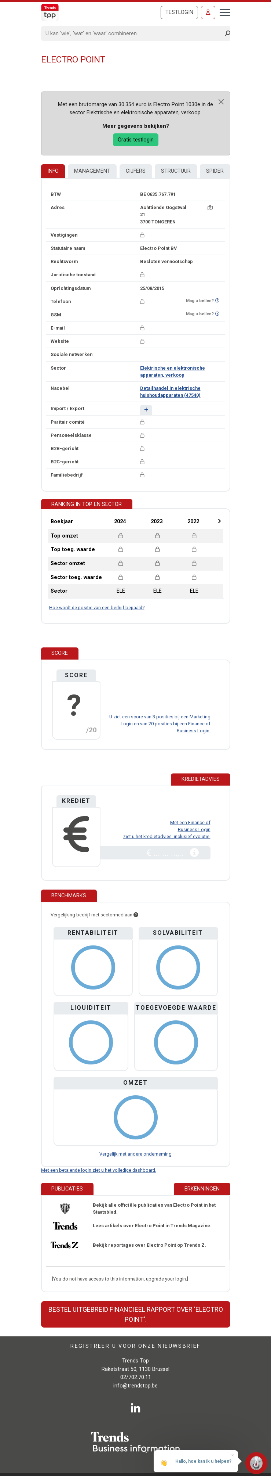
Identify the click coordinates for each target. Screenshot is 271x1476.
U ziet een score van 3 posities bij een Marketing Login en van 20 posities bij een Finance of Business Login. (159, 723)
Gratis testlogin (136, 140)
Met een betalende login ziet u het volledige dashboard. (98, 1170)
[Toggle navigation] (222, 12)
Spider (215, 171)
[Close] (221, 102)
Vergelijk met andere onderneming (135, 1154)
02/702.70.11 (135, 1377)
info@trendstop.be (135, 1386)
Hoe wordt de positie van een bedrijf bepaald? (96, 607)
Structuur (176, 171)
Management (92, 171)
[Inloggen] (208, 12)
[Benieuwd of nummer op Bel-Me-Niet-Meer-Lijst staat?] (217, 300)
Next (219, 521)
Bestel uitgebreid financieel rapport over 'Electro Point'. (135, 1314)
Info (53, 171)
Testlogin (179, 12)
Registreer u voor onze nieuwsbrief (135, 1346)
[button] (146, 410)
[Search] (133, 33)
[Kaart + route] (210, 207)
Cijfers (136, 171)
